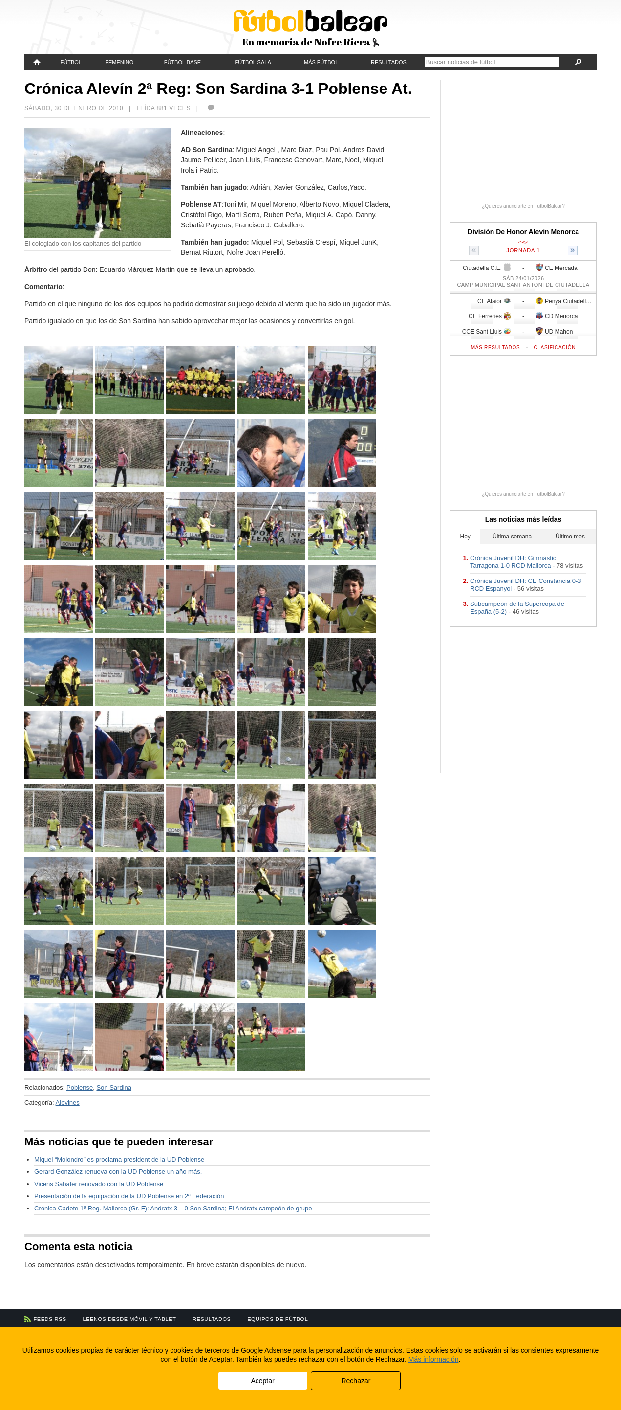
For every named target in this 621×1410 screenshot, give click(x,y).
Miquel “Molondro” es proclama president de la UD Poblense (119, 1159)
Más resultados (495, 347)
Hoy (465, 536)
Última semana (512, 536)
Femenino (119, 62)
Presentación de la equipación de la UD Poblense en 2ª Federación (129, 1196)
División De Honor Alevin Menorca (523, 232)
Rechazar (355, 1381)
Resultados (389, 62)
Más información (433, 1359)
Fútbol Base (182, 62)
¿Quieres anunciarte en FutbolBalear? (523, 206)
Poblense (79, 1087)
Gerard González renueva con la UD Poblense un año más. (118, 1171)
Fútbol (71, 62)
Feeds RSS (50, 1319)
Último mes (570, 536)
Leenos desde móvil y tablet (129, 1319)
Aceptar (262, 1381)
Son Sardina (113, 1087)
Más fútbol (321, 62)
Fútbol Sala (253, 62)
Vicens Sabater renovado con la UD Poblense (98, 1183)
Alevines (68, 1102)
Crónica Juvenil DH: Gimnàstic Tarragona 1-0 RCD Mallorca (513, 561)
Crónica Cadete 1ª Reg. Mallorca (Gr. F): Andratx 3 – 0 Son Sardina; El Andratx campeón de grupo (173, 1208)
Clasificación (555, 347)
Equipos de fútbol (277, 1319)
